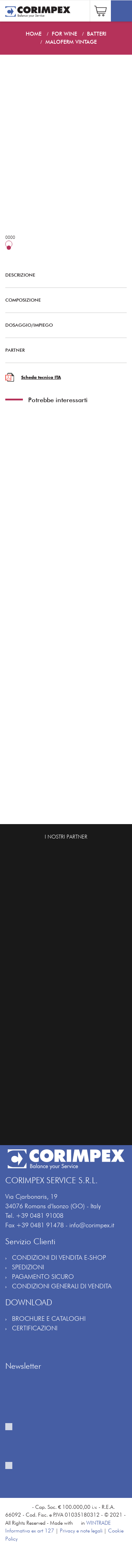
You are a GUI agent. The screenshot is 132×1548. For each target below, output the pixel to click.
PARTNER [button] (60, 350)
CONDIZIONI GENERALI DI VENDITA (62, 1286)
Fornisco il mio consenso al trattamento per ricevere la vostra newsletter (51, 1443)
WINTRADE (98, 1523)
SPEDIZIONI (28, 1267)
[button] (100, 10)
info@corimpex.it (91, 1225)
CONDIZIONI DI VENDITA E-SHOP (59, 1257)
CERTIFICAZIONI (34, 1328)
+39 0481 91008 (39, 1215)
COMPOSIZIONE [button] (60, 300)
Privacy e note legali (81, 1531)
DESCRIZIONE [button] (60, 275)
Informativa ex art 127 (29, 1531)
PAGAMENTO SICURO (43, 1276)
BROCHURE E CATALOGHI (49, 1318)
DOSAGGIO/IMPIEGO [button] (60, 325)
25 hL (24, 247)
